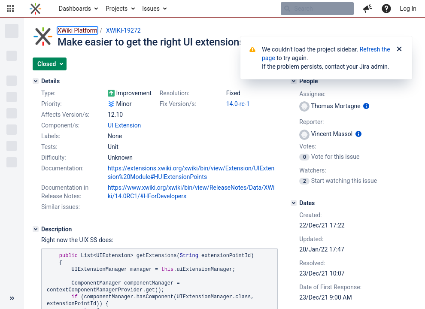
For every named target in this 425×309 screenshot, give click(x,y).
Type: (48, 93)
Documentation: (62, 168)
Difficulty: (53, 157)
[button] (10, 8)
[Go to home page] (35, 8)
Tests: (49, 146)
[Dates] (294, 203)
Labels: (50, 136)
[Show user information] (366, 106)
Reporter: (311, 121)
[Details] (36, 81)
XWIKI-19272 (123, 30)
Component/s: (60, 125)
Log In (408, 8)
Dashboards (75, 8)
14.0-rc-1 (238, 103)
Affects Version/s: (65, 114)
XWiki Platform (77, 30)
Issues (151, 8)
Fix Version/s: (178, 103)
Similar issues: (60, 206)
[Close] (399, 49)
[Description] (36, 229)
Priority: (51, 103)
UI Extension (124, 125)
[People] (294, 81)
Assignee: (312, 94)
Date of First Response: (330, 287)
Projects (117, 8)
